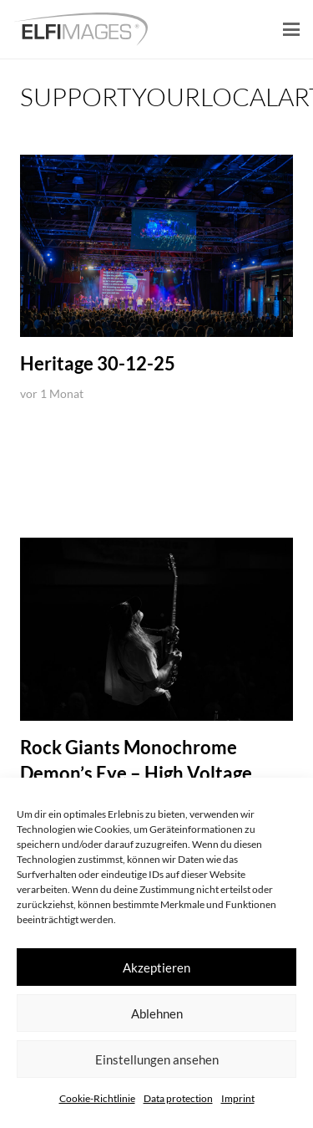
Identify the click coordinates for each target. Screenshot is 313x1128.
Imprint (238, 1098)
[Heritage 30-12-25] (156, 246)
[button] (291, 29)
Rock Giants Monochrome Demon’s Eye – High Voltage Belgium (136, 773)
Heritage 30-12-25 (97, 363)
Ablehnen (157, 1013)
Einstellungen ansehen (157, 1059)
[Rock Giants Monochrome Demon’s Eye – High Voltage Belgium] (156, 629)
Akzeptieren (156, 967)
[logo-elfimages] (80, 29)
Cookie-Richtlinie (97, 1098)
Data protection (178, 1098)
